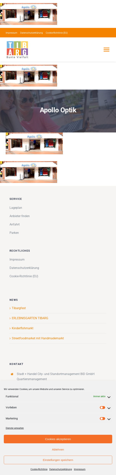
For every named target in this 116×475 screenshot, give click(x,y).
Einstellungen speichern (58, 460)
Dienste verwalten (15, 428)
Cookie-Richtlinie (38, 469)
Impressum (80, 469)
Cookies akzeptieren (58, 439)
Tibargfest (19, 308)
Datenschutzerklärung (60, 469)
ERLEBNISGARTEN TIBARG (30, 318)
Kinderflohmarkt (22, 328)
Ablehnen (58, 449)
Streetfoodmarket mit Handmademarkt (38, 338)
